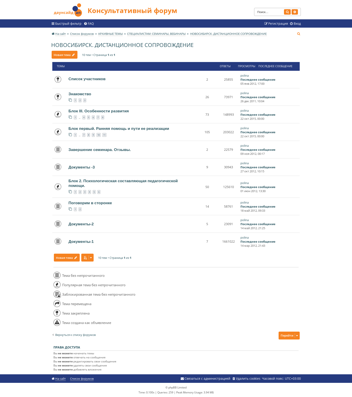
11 (104, 134)
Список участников (87, 79)
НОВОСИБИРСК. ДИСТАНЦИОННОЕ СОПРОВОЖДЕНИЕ (122, 45)
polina (244, 75)
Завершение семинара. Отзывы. (99, 149)
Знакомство (79, 94)
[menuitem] (89, 24)
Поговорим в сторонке (90, 203)
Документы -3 (81, 167)
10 (98, 134)
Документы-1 (81, 241)
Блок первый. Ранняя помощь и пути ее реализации (118, 128)
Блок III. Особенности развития (98, 111)
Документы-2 (81, 224)
